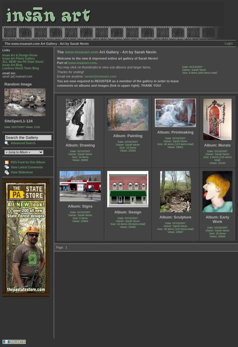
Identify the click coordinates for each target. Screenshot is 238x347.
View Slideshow (22, 172)
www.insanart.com (81, 52)
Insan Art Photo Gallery (18, 58)
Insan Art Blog (12, 65)
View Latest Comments (27, 167)
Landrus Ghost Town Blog (20, 68)
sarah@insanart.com (101, 76)
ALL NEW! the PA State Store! (23, 61)
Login (229, 43)
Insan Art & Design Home (20, 55)
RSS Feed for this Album (28, 162)
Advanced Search (23, 143)
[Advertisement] (20, 317)
